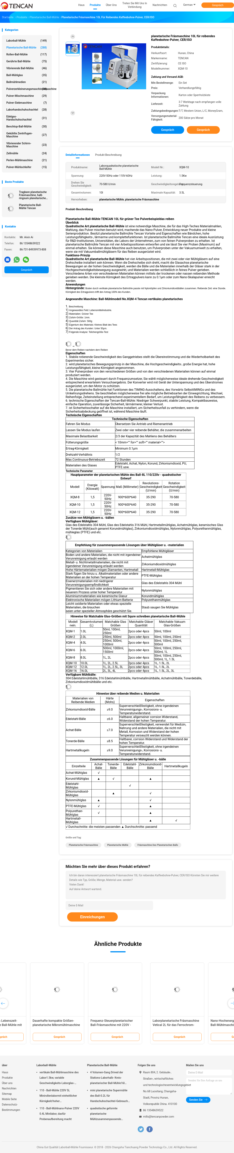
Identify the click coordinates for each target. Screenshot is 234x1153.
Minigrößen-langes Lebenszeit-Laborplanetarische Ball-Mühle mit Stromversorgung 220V (86, 1025)
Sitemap (7, 1093)
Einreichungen (92, 917)
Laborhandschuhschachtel (26, 110)
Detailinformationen (78, 154)
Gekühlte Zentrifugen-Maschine (26, 135)
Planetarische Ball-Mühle (26, 47)
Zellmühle (26, 153)
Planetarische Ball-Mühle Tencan (30, 207)
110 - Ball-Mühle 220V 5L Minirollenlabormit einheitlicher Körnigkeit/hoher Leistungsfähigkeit (58, 1096)
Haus (5, 1072)
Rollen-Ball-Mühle (26, 54)
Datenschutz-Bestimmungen (11, 1107)
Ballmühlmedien (26, 82)
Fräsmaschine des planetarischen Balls (158, 845)
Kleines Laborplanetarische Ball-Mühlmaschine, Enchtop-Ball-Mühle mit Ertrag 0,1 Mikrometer (29, 1025)
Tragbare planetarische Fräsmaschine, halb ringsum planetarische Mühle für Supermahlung (34, 195)
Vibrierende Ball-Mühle (26, 68)
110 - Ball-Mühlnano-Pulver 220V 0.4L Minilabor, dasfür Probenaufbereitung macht (59, 1114)
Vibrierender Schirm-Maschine (26, 145)
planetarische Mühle (117, 845)
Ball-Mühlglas (26, 75)
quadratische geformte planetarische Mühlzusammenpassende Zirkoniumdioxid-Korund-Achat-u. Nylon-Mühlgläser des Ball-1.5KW (109, 1114)
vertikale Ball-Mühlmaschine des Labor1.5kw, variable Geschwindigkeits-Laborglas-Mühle (59, 1078)
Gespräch (217, 5)
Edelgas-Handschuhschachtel (26, 118)
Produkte (7, 1077)
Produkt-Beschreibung (108, 154)
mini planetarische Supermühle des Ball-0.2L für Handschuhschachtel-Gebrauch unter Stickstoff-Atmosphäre (109, 1096)
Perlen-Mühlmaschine (26, 160)
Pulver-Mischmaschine (26, 96)
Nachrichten (9, 1088)
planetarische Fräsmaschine (83, 845)
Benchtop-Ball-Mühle (26, 126)
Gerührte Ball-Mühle (26, 61)
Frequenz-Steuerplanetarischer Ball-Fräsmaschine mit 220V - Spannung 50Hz (200, 1025)
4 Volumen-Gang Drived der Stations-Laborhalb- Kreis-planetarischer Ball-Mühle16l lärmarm (107, 1078)
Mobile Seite (9, 1099)
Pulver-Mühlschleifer (26, 167)
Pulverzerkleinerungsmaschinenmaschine (27, 89)
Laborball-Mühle (26, 41)
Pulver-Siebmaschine (26, 103)
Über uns (7, 1083)
